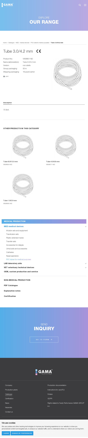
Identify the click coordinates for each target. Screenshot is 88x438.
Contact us (9, 413)
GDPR (50, 399)
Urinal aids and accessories (16, 248)
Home (5, 42)
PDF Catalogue (11, 285)
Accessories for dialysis (15, 245)
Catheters (10, 252)
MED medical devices (14, 226)
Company (9, 385)
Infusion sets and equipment (17, 230)
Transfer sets (11, 241)
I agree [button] (6, 433)
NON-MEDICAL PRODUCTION (17, 280)
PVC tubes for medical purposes (41, 42)
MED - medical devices (23, 42)
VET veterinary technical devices (19, 267)
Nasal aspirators (12, 256)
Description (7, 103)
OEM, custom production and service (21, 271)
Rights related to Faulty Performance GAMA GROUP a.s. (64, 405)
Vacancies (9, 408)
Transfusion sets (12, 234)
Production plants (12, 390)
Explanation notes (12, 291)
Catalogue (11, 42)
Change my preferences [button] (22, 433)
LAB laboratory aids (13, 263)
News (7, 403)
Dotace (50, 394)
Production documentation (58, 385)
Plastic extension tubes (15, 238)
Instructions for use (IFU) (57, 390)
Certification (10, 296)
